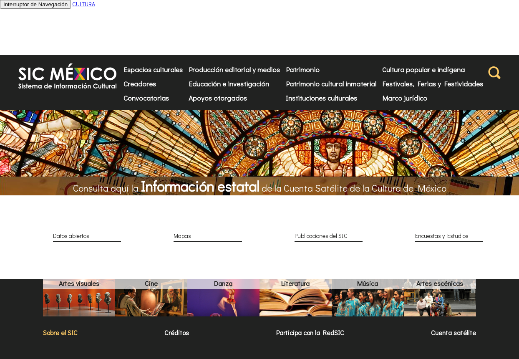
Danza (223, 283)
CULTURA (83, 4)
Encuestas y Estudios (442, 236)
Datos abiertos (71, 236)
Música (367, 283)
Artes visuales (79, 283)
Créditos (176, 332)
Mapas (182, 236)
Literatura (295, 283)
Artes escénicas (439, 283)
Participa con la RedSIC (310, 332)
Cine (151, 283)
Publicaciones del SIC (321, 236)
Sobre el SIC (60, 332)
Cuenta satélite (453, 332)
